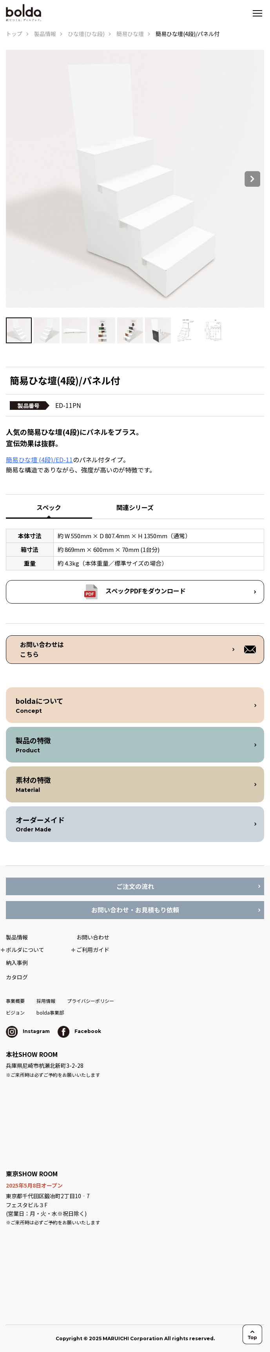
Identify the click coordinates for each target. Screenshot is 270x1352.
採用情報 (45, 1000)
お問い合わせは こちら (42, 649)
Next (252, 179)
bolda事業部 (50, 1012)
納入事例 (17, 962)
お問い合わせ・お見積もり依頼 (135, 909)
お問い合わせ (92, 937)
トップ (14, 34)
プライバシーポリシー (90, 1000)
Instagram (28, 1031)
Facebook (79, 1031)
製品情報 (45, 34)
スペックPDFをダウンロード (145, 590)
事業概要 (15, 1000)
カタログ (17, 977)
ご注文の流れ (135, 886)
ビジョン (15, 1012)
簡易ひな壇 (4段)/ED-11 (39, 459)
